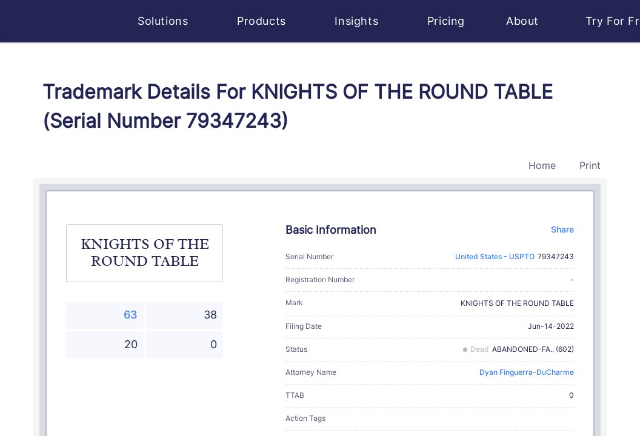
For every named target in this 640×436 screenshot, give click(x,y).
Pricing (446, 21)
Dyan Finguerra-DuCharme (526, 372)
